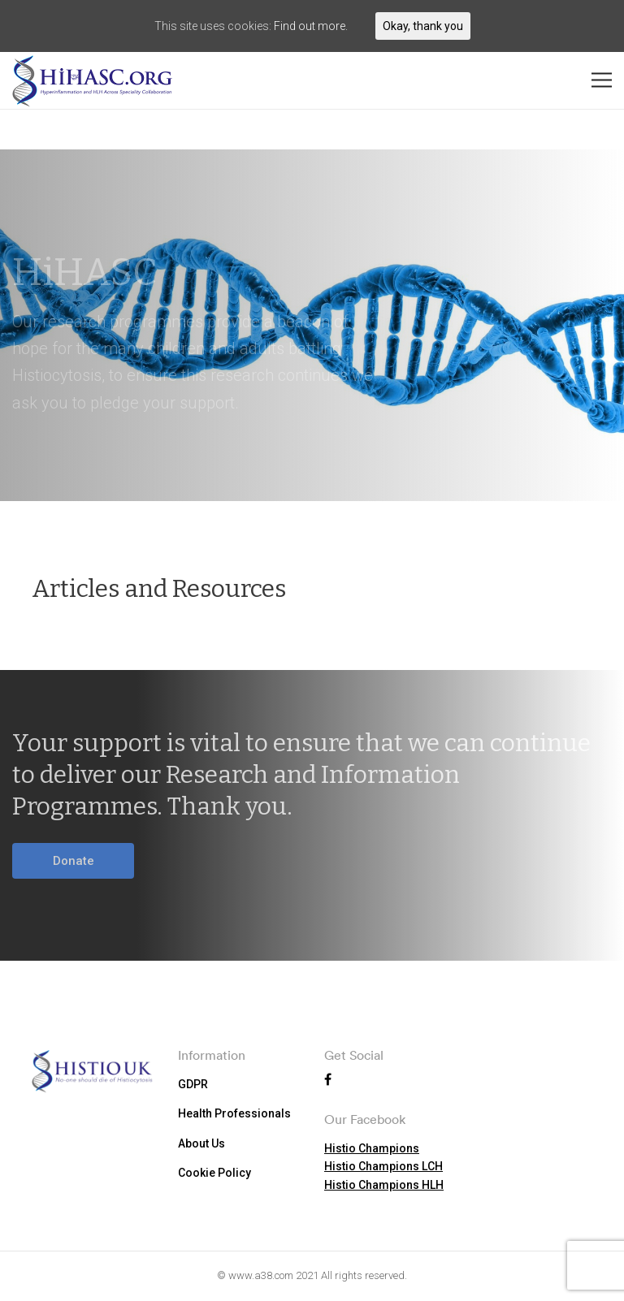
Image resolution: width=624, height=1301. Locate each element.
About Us (201, 1143)
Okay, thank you (423, 25)
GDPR (193, 1084)
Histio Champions (371, 1148)
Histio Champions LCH (383, 1166)
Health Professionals (234, 1113)
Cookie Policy (214, 1172)
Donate (73, 861)
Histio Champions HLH (384, 1184)
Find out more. (311, 25)
